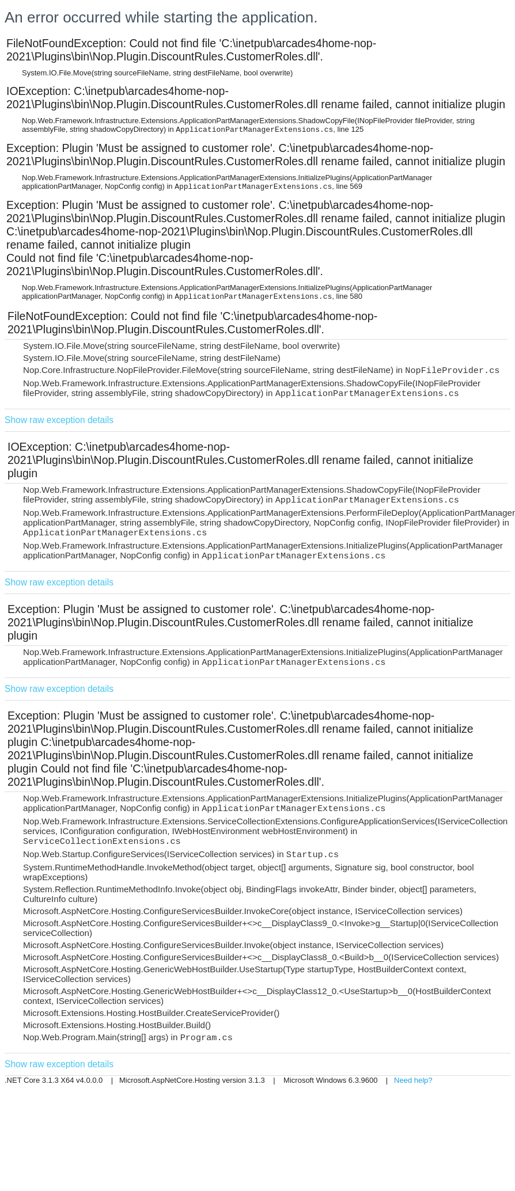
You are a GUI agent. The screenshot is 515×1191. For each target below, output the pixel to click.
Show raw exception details (59, 420)
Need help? (413, 1080)
